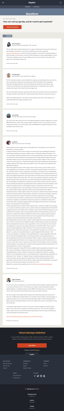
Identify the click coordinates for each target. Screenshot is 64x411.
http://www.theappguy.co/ (13, 53)
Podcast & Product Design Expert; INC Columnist (24, 45)
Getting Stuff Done (9, 18)
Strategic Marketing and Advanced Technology (24, 116)
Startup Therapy (27, 368)
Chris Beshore (16, 75)
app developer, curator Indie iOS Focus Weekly (24, 76)
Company (46, 361)
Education (6, 361)
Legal (15, 373)
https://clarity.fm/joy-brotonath (43, 264)
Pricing (45, 363)
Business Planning (7, 363)
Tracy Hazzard (16, 44)
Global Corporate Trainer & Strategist (21, 143)
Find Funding (6, 366)
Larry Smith (15, 115)
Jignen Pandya (16, 279)
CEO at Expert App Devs (18, 281)
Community (28, 6)
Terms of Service (17, 376)
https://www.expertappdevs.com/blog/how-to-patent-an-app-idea (24, 316)
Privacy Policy (16, 378)
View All (5, 368)
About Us (45, 366)
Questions (36, 6)
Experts (25, 366)
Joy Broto (14, 142)
